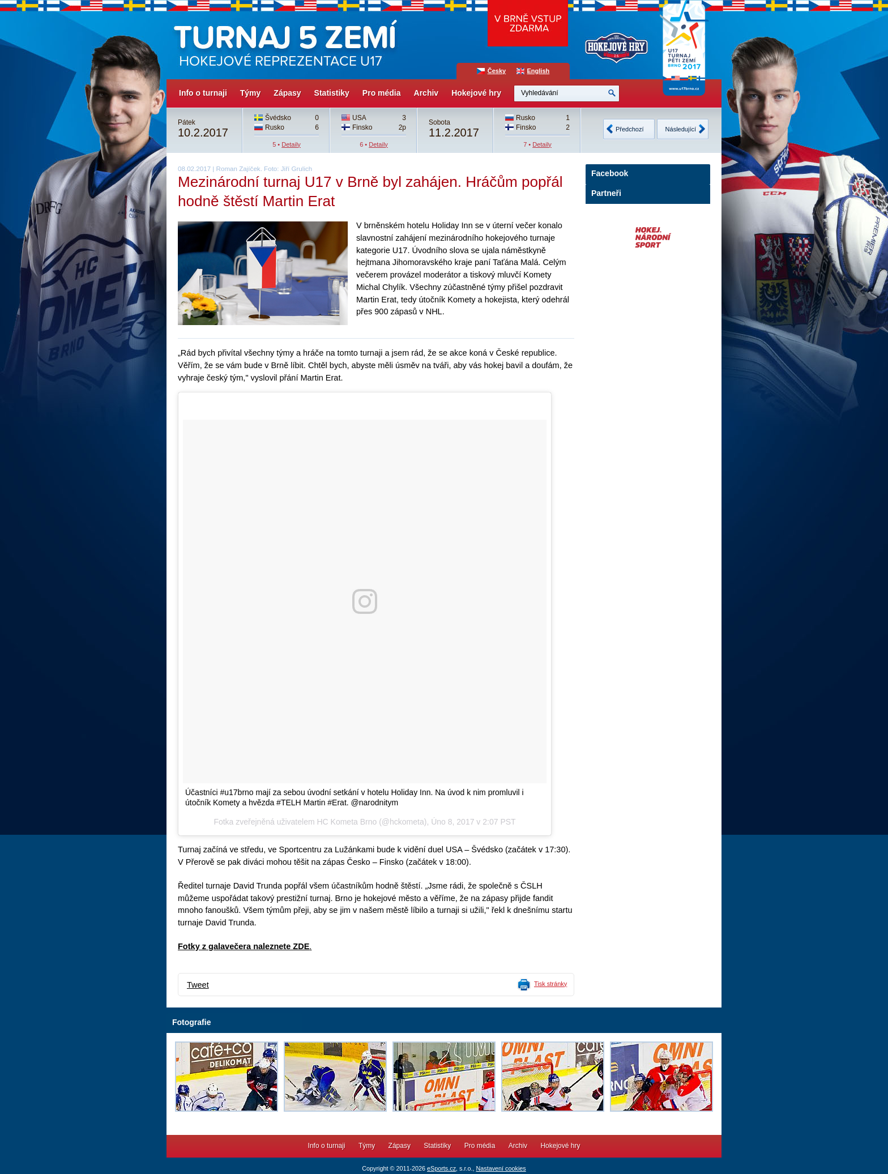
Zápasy (287, 92)
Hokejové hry (476, 92)
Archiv (426, 92)
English (538, 70)
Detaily (291, 144)
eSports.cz (441, 1168)
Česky (497, 70)
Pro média (381, 92)
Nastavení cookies (501, 1168)
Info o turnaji (203, 92)
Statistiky (331, 92)
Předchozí (630, 129)
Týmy (250, 92)
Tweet (198, 984)
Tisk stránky (550, 983)
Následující (680, 129)
